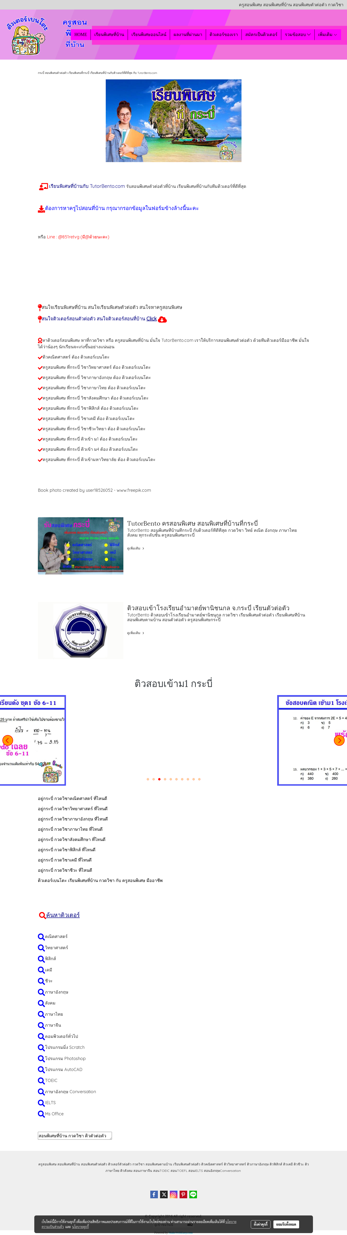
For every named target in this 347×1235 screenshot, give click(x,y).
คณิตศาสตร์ (56, 936)
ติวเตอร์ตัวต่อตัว (119, 1164)
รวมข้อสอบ (298, 34)
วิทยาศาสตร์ (56, 947)
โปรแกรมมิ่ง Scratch (65, 1047)
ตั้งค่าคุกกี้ (260, 1224)
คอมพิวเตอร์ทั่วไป (61, 1036)
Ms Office (54, 1114)
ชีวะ (49, 981)
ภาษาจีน (53, 1025)
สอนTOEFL (179, 1170)
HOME (80, 34)
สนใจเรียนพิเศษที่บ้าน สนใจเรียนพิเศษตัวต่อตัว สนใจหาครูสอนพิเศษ (112, 307)
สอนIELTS (195, 1170)
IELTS (50, 1102)
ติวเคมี (288, 1164)
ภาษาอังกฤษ (56, 992)
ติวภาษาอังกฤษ (258, 1164)
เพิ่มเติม (327, 34)
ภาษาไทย (54, 1014)
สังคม (50, 1003)
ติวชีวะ (299, 1164)
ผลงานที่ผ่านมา (188, 34)
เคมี (48, 970)
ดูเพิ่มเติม (136, 548)
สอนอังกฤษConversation (222, 1170)
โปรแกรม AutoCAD (63, 1069)
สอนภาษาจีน (142, 1170)
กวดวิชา (138, 1164)
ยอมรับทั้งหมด (286, 1224)
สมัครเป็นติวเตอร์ (261, 34)
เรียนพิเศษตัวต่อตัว (187, 1164)
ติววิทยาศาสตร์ (235, 1164)
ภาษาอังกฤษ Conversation (70, 1091)
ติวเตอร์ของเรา (224, 34)
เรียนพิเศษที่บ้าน (109, 34)
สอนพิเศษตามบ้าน (159, 1164)
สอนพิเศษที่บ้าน (68, 1164)
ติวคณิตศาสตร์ (212, 1164)
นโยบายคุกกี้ (80, 1227)
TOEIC (51, 1080)
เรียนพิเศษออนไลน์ (148, 34)
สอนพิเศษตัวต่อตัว (94, 1164)
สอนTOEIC (161, 1170)
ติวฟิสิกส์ (276, 1164)
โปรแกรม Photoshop (65, 1058)
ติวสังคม (126, 1170)
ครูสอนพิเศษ (47, 1164)
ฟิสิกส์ (50, 958)
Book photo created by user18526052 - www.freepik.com (94, 490)
